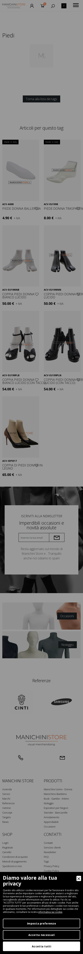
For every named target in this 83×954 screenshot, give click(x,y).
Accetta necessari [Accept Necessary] (41, 935)
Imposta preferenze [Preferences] (41, 923)
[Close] (78, 878)
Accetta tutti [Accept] (41, 946)
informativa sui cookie (50, 912)
